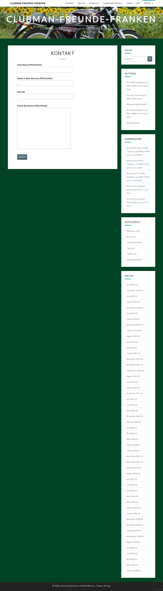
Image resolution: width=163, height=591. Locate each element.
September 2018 (133, 536)
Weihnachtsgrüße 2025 (136, 104)
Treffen (129, 254)
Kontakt (147, 3)
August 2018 (131, 542)
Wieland (130, 173)
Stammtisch (94, 3)
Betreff (45, 94)
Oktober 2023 (132, 330)
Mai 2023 (130, 347)
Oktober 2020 (132, 422)
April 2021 (130, 410)
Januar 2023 (131, 353)
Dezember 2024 (133, 307)
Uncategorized (132, 259)
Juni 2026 (130, 284)
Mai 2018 (130, 559)
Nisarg (107, 585)
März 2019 (130, 502)
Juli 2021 (130, 399)
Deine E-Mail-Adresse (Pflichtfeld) (45, 81)
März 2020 (130, 439)
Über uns (81, 3)
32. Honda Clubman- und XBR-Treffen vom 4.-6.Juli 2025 (137, 113)
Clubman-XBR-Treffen (111, 3)
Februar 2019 (132, 507)
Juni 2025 (130, 296)
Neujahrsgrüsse (133, 123)
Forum (129, 3)
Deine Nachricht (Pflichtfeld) (44, 127)
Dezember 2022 (133, 359)
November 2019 (133, 462)
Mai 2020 (130, 433)
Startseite (69, 3)
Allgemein (131, 231)
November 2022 (133, 364)
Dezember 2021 (133, 393)
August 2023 (131, 336)
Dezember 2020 (133, 416)
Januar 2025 (131, 301)
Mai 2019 (130, 490)
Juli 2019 (130, 479)
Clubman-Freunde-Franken (27, 3)
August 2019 (131, 473)
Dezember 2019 (133, 456)
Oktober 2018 (132, 530)
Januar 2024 (131, 319)
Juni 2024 (130, 313)
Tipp (128, 248)
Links (138, 3)
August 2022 (131, 376)
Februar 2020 (132, 444)
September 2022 (133, 370)
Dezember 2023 (133, 324)
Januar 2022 (131, 387)
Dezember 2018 (133, 519)
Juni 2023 (130, 342)
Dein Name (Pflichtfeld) (45, 67)
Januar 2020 (131, 450)
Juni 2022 (130, 382)
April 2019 (130, 496)
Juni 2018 (130, 553)
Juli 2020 (130, 427)
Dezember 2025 (133, 290)
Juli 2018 (130, 547)
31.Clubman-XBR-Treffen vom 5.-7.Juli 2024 (137, 189)
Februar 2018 (132, 570)
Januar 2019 (131, 513)
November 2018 (133, 525)
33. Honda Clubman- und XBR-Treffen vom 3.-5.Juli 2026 (137, 86)
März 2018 (130, 565)
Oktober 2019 (132, 467)
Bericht (129, 236)
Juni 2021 (130, 404)
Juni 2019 (130, 484)
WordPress (88, 585)
